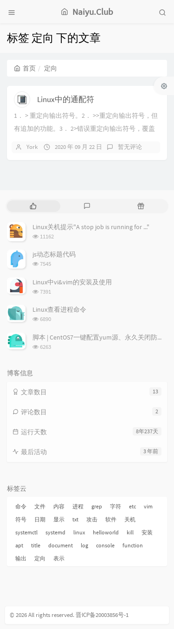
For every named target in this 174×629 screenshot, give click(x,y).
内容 (58, 506)
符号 (20, 519)
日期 (39, 519)
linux (79, 532)
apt (19, 545)
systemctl (26, 532)
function (132, 545)
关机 (129, 519)
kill (130, 532)
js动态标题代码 (54, 254)
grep (96, 506)
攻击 (91, 519)
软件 (110, 519)
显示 (58, 519)
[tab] (33, 206)
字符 (115, 506)
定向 (39, 558)
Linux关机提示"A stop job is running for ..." (90, 227)
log (84, 545)
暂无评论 (130, 147)
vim (148, 506)
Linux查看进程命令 (59, 309)
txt (75, 519)
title (35, 545)
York (32, 147)
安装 (147, 532)
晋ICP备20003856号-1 (102, 615)
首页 (25, 68)
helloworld (106, 532)
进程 (78, 506)
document (60, 545)
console (105, 545)
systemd (55, 532)
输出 (20, 558)
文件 (39, 506)
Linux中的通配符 (65, 99)
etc (132, 506)
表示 (58, 558)
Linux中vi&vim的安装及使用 (72, 282)
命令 (20, 506)
